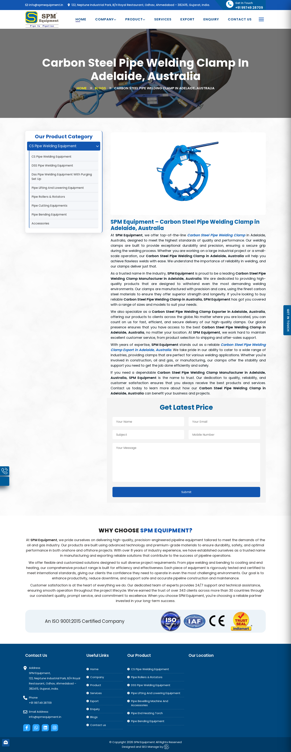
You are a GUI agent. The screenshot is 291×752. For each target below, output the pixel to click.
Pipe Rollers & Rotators (48, 197)
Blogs (100, 88)
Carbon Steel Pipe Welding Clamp (216, 235)
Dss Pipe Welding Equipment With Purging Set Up (62, 176)
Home (81, 19)
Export (187, 19)
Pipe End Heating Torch (147, 713)
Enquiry (211, 19)
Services (162, 19)
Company (105, 19)
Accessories (40, 223)
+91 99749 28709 (40, 703)
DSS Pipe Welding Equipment (52, 165)
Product (135, 19)
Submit (186, 492)
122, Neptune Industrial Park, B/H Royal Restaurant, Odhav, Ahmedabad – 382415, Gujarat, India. (139, 5)
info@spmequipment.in (44, 5)
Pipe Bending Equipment (49, 214)
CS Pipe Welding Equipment (51, 156)
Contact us (240, 19)
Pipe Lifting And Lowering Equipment (58, 188)
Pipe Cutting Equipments (49, 205)
